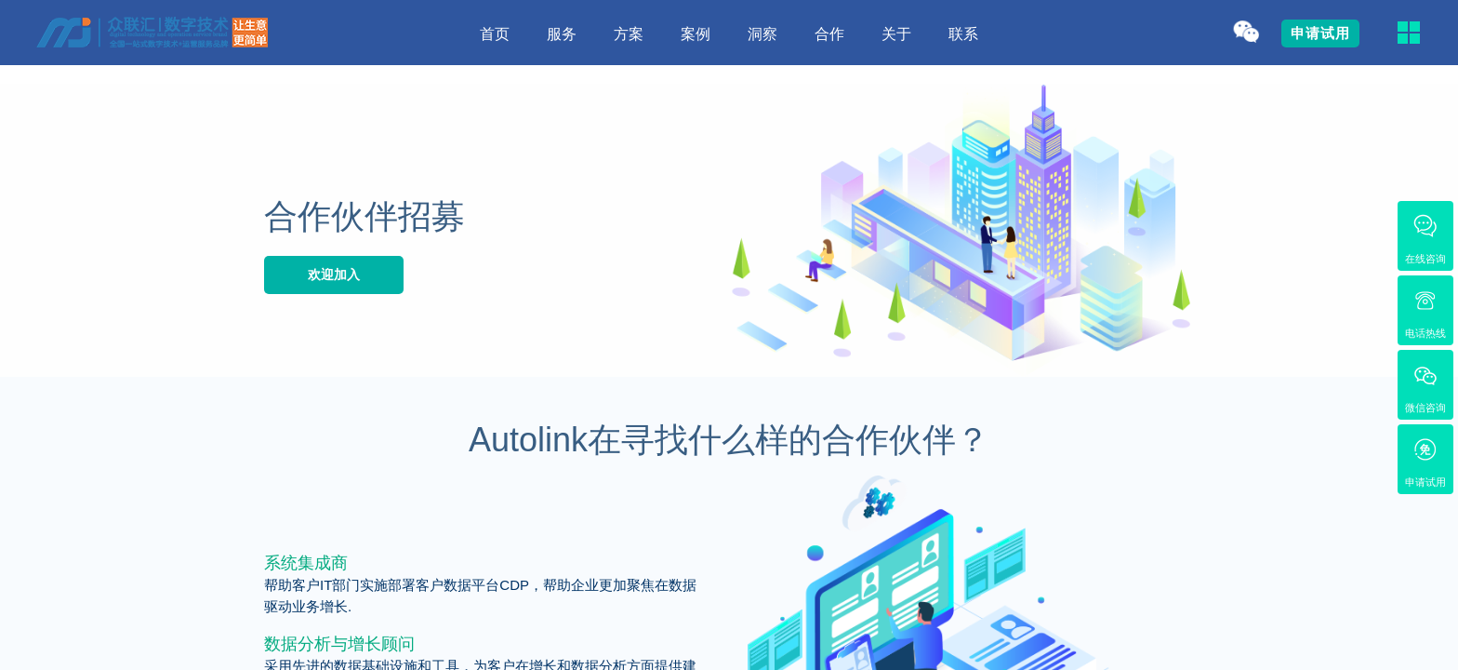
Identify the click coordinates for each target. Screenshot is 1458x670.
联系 (963, 34)
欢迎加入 (334, 274)
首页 (495, 34)
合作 (829, 34)
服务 (562, 34)
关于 (896, 34)
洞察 (762, 34)
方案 (628, 34)
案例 (695, 34)
